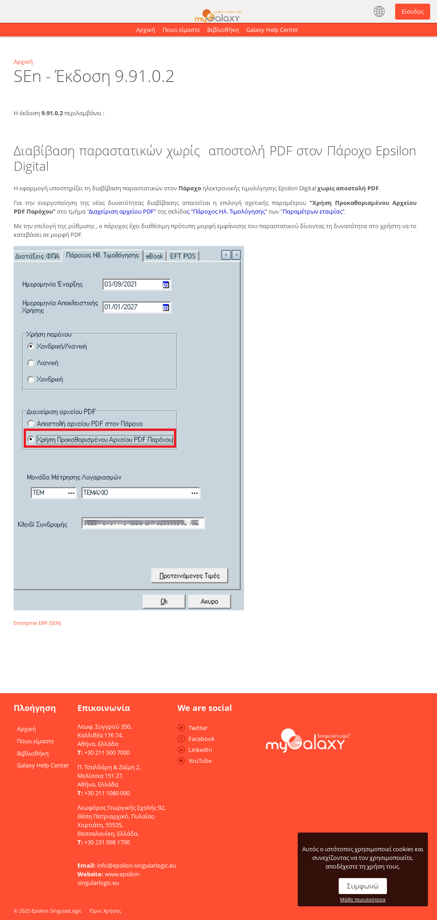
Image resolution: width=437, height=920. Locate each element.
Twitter (198, 728)
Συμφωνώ (363, 885)
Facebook (201, 739)
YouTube (200, 760)
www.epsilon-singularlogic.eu (109, 878)
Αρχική (145, 30)
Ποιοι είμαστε (181, 30)
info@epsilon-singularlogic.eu (136, 865)
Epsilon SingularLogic (56, 910)
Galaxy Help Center (272, 30)
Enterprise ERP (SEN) (37, 622)
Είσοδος (412, 11)
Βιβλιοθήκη (223, 30)
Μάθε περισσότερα (363, 899)
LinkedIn (200, 750)
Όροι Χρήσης (105, 910)
